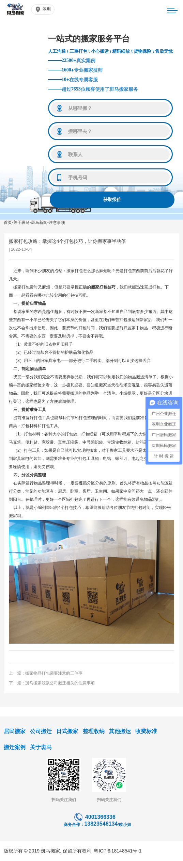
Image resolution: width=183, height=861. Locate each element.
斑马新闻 (39, 222)
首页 (8, 222)
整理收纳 (94, 731)
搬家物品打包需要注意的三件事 (53, 673)
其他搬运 (120, 731)
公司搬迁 (41, 731)
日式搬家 (67, 731)
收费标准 (146, 731)
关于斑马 (21, 222)
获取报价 (112, 199)
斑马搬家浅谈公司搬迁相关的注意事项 (60, 683)
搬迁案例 (15, 747)
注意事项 (57, 222)
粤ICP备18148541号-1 (117, 851)
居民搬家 (15, 731)
